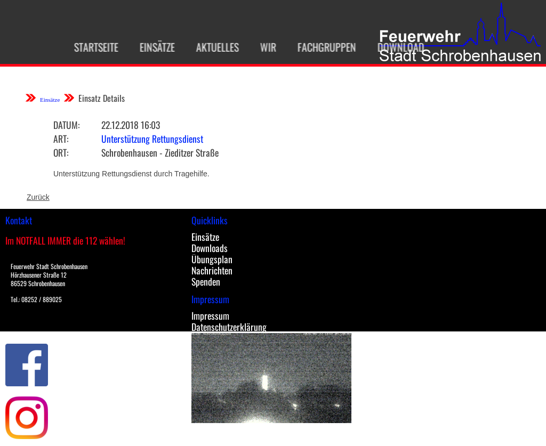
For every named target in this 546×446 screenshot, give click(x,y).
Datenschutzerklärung (229, 327)
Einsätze (150, 47)
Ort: (60, 152)
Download (394, 47)
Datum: (66, 125)
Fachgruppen (320, 47)
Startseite (90, 47)
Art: (60, 138)
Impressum (210, 315)
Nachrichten (211, 270)
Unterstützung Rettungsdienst (152, 138)
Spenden (205, 281)
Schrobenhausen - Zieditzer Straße (160, 152)
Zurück (38, 197)
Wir (262, 47)
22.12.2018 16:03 (130, 125)
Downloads (209, 248)
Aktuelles (211, 47)
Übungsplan (211, 259)
